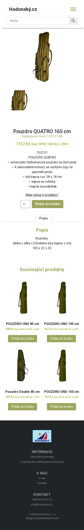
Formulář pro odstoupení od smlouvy (42, 461)
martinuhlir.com (50, 518)
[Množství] (25, 204)
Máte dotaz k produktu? (42, 195)
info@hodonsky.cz (42, 504)
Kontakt (42, 483)
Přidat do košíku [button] (22, 338)
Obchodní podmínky (42, 456)
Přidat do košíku (47, 204)
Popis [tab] (43, 218)
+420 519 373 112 (42, 499)
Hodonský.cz (23, 9)
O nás (42, 478)
